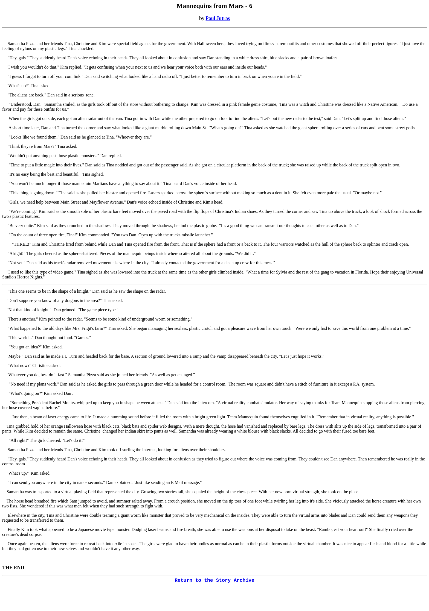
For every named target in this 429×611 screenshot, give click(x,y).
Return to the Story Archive (214, 580)
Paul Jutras (218, 18)
